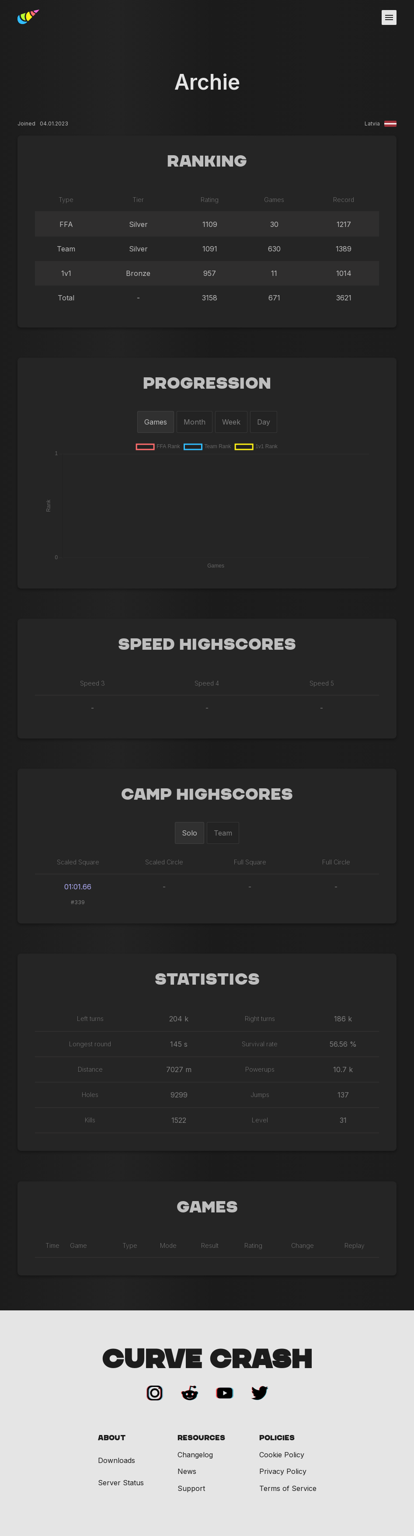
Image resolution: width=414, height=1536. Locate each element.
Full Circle (336, 862)
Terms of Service (288, 1488)
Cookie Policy (281, 1455)
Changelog (195, 1455)
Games (155, 422)
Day (263, 422)
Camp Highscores (207, 795)
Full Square (250, 862)
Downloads (116, 1460)
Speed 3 (92, 683)
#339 (78, 902)
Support (191, 1488)
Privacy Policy (282, 1471)
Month (194, 422)
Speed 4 (207, 683)
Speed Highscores (207, 645)
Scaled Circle (164, 862)
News (186, 1471)
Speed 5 (322, 683)
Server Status (121, 1483)
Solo (189, 833)
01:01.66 (77, 886)
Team (223, 833)
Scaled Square (78, 862)
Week (231, 422)
